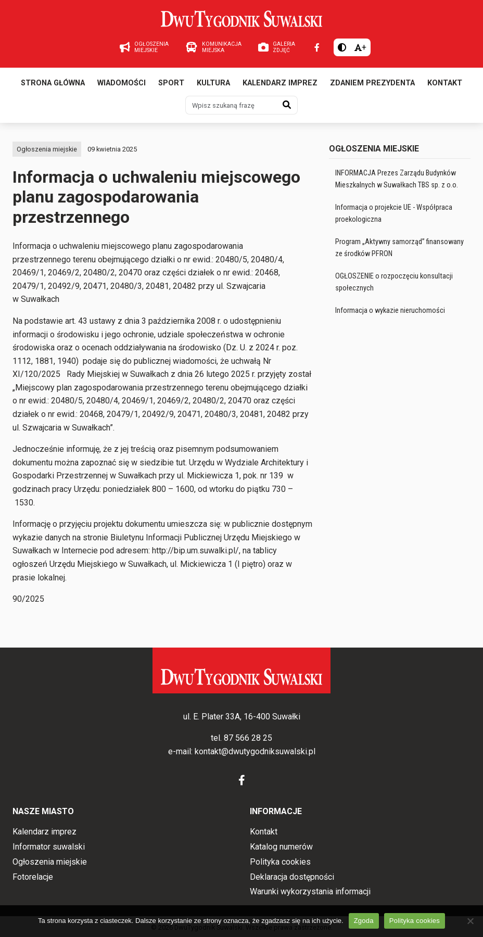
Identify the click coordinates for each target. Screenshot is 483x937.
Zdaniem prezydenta (372, 83)
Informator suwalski (48, 847)
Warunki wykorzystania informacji (310, 891)
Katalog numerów (281, 847)
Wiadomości (121, 83)
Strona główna (53, 83)
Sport (171, 83)
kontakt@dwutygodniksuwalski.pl (255, 751)
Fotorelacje (32, 877)
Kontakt (444, 83)
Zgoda (364, 921)
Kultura (213, 83)
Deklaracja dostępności (292, 877)
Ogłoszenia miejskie (47, 149)
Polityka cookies (280, 862)
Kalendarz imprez (280, 83)
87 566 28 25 (248, 738)
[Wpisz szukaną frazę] (231, 105)
